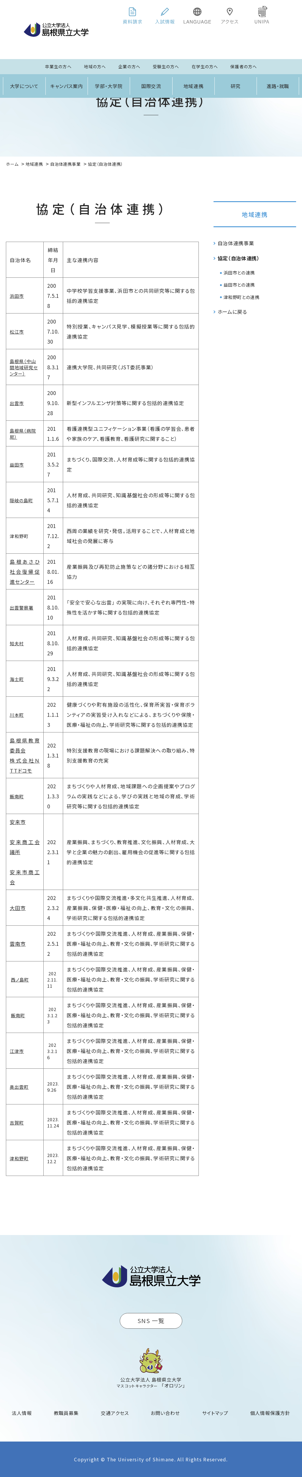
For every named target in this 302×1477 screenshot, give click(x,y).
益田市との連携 (239, 285)
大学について (24, 86)
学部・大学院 (109, 86)
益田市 (17, 465)
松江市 (17, 332)
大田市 (18, 907)
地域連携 (193, 86)
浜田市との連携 (239, 272)
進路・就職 (278, 86)
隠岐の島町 (21, 500)
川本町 (17, 715)
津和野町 (19, 1158)
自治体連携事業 (236, 243)
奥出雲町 (19, 1087)
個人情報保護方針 (270, 1412)
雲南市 (18, 943)
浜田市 (17, 296)
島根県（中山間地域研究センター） (24, 367)
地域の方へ (95, 66)
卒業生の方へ (58, 66)
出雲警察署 (21, 608)
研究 (236, 86)
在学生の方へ (205, 66)
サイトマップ (215, 1412)
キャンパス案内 (66, 86)
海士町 (17, 679)
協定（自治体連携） (239, 258)
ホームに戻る (232, 311)
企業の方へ (129, 66)
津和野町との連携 (242, 297)
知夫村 (17, 643)
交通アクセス (115, 1412)
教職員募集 (66, 1412)
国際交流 (151, 86)
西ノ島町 (20, 979)
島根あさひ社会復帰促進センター (25, 571)
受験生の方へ (166, 66)
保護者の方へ (243, 66)
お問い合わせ (165, 1412)
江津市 (17, 1051)
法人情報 (22, 1412)
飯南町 (17, 796)
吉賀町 (17, 1122)
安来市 (18, 822)
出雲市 (17, 403)
